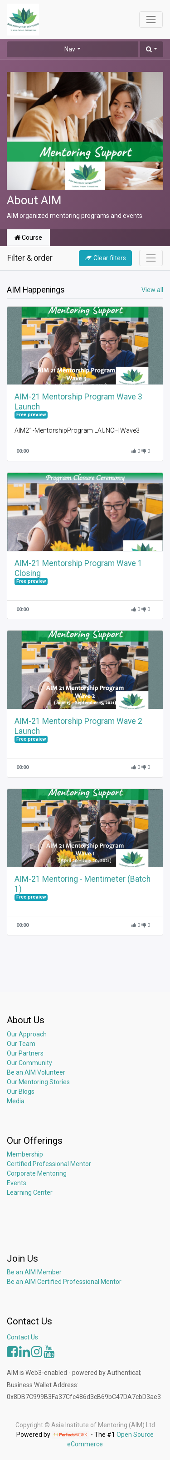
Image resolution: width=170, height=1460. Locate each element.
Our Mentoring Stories (38, 1082)
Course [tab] (28, 237)
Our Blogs (20, 1091)
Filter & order (30, 258)
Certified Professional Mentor (49, 1163)
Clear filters (105, 258)
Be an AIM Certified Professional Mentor (64, 1281)
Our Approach (27, 1034)
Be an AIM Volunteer (36, 1072)
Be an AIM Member (34, 1272)
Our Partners (25, 1053)
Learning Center (30, 1192)
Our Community (29, 1062)
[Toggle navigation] (151, 258)
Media (15, 1101)
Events (16, 1183)
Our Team (21, 1043)
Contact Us (22, 1337)
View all (152, 289)
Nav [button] (69, 49)
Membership (25, 1154)
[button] (151, 49)
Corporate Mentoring (37, 1173)
